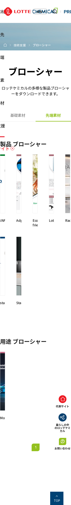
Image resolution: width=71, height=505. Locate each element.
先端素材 (53, 115)
